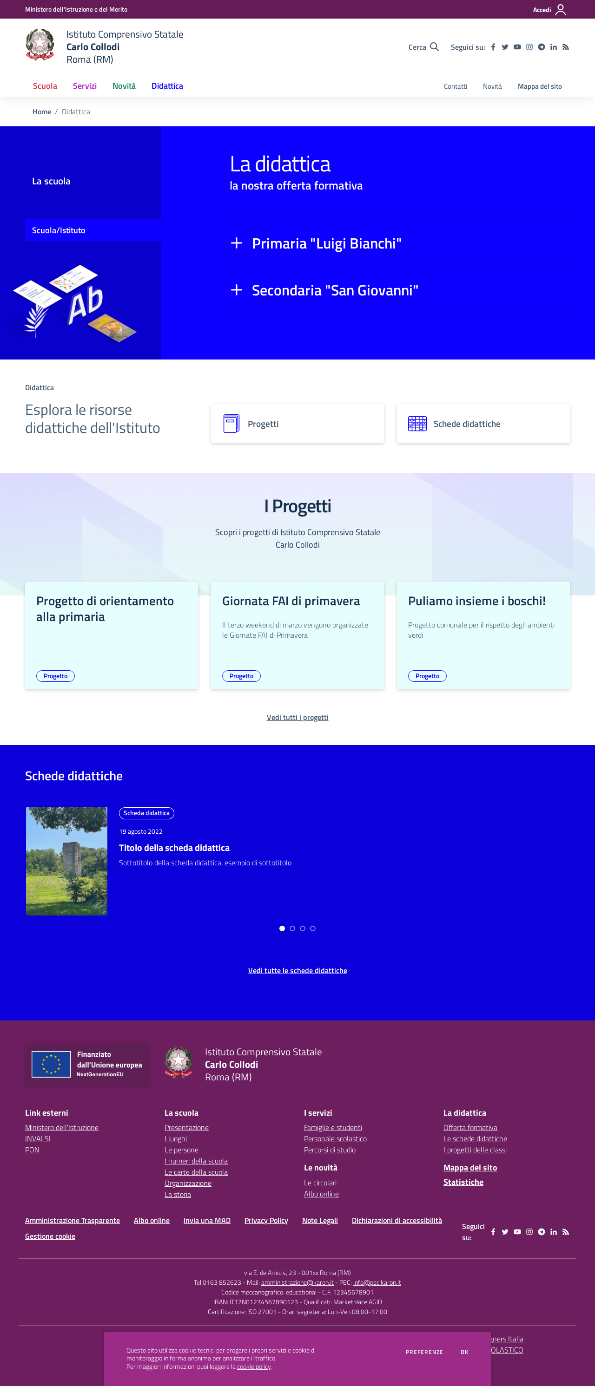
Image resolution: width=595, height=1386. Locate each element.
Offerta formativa (470, 1127)
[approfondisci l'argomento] (66, 861)
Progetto (55, 675)
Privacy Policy (266, 1220)
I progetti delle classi (475, 1149)
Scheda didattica (147, 812)
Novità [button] (124, 85)
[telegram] (541, 47)
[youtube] (517, 47)
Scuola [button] (45, 85)
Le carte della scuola (196, 1171)
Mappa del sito (540, 86)
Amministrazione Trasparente (72, 1220)
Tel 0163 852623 (217, 1282)
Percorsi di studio (330, 1149)
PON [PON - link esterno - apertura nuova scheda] (32, 1149)
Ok (465, 1352)
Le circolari (320, 1182)
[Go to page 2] (302, 928)
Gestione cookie (50, 1236)
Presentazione (187, 1127)
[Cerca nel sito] (424, 47)
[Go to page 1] (292, 928)
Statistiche (463, 1182)
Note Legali (320, 1220)
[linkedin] (553, 47)
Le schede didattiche (475, 1138)
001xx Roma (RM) (326, 1272)
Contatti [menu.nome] (455, 86)
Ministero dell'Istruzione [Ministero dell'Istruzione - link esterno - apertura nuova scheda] (62, 1127)
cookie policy (254, 1366)
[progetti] (297, 423)
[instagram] (529, 47)
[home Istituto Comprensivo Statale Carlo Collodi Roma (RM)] (104, 46)
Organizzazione (188, 1183)
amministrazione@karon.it (297, 1282)
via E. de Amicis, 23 (270, 1272)
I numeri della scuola (196, 1160)
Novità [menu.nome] (492, 86)
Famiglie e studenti (333, 1127)
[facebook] (493, 47)
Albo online (321, 1193)
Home (42, 111)
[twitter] (505, 47)
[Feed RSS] (566, 47)
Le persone (181, 1149)
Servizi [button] (85, 85)
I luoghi (176, 1138)
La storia (178, 1194)
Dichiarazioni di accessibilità (397, 1220)
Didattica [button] (167, 85)
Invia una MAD (207, 1220)
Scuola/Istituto (59, 230)
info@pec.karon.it (377, 1282)
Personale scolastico (335, 1138)
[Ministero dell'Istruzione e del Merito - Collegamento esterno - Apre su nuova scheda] (76, 9)
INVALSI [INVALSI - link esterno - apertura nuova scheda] (38, 1138)
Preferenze (424, 1352)
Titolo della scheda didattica (174, 847)
